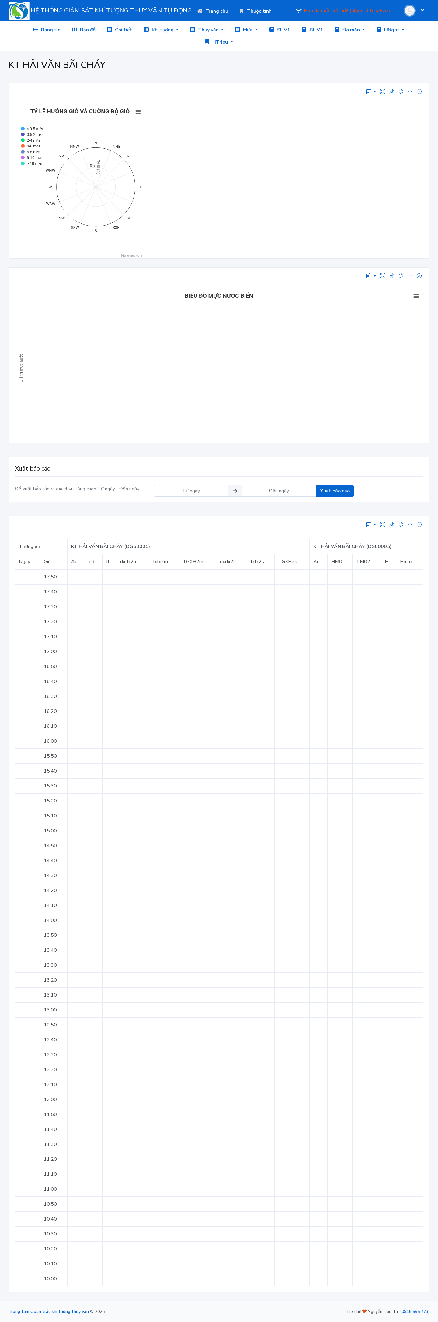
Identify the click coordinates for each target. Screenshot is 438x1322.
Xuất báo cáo (335, 491)
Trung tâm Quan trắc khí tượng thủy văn (49, 1311)
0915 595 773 (414, 1311)
